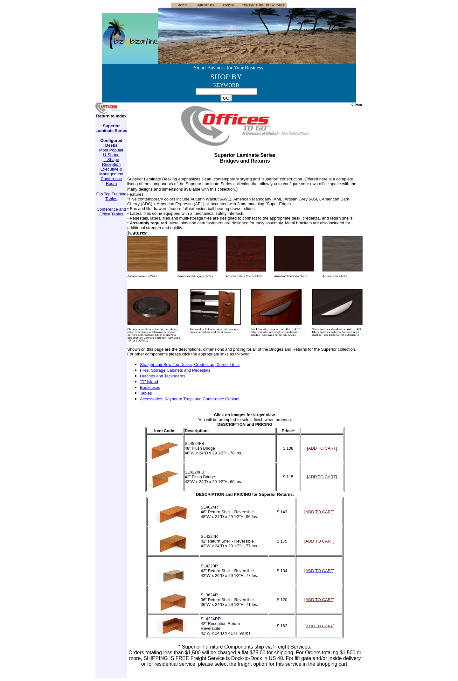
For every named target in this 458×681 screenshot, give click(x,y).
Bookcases (150, 387)
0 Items (357, 104)
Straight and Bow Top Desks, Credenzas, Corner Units (189, 364)
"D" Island (149, 381)
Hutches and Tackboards (162, 376)
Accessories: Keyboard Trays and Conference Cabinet (189, 399)
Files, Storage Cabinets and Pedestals (175, 370)
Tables (146, 393)
